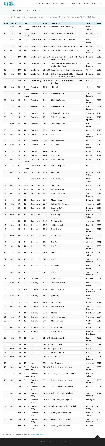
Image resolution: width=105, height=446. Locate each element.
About (100, 3)
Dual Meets (65, 3)
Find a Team (76, 3)
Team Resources (89, 3)
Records (55, 3)
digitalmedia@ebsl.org (39, 434)
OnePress (53, 442)
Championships (44, 3)
